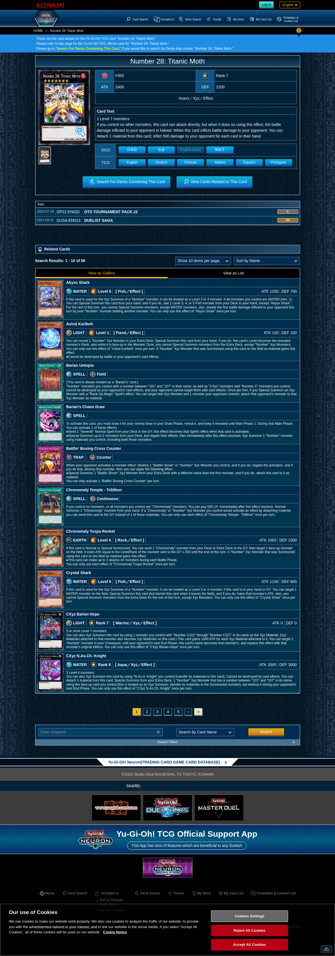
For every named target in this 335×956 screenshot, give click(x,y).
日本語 (132, 150)
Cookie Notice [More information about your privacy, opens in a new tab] (115, 932)
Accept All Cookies (249, 944)
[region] (167, 930)
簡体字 (220, 150)
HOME (38, 30)
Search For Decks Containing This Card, (88, 49)
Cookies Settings (250, 916)
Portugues (278, 162)
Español (249, 162)
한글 (161, 150)
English (131, 162)
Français (190, 162)
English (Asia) (190, 150)
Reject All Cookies (249, 930)
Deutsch (161, 162)
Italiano (220, 162)
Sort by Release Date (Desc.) (111, 902)
